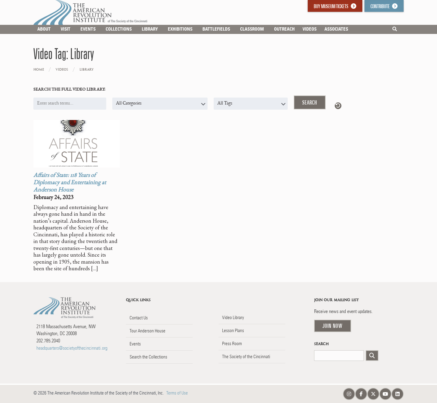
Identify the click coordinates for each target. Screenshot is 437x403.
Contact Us (139, 318)
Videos (62, 70)
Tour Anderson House (147, 331)
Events (135, 344)
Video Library (233, 317)
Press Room (232, 343)
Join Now (333, 325)
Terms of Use (177, 393)
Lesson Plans (233, 330)
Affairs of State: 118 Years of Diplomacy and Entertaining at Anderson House (69, 183)
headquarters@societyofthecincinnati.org (71, 348)
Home (38, 70)
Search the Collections (148, 357)
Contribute (384, 6)
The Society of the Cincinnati (246, 356)
